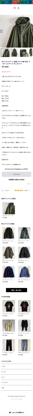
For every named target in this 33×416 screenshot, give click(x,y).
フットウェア (4, 382)
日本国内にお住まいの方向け (16, 179)
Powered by (16, 399)
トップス (3, 372)
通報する (29, 184)
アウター (3, 366)
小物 (2, 388)
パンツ (3, 377)
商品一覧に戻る (16, 290)
